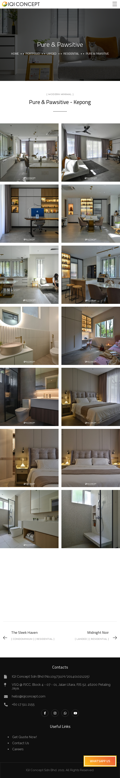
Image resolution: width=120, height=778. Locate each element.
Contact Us (20, 743)
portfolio (33, 53)
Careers (18, 749)
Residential (71, 53)
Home (15, 53)
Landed (52, 53)
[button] (100, 761)
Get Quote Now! (24, 737)
